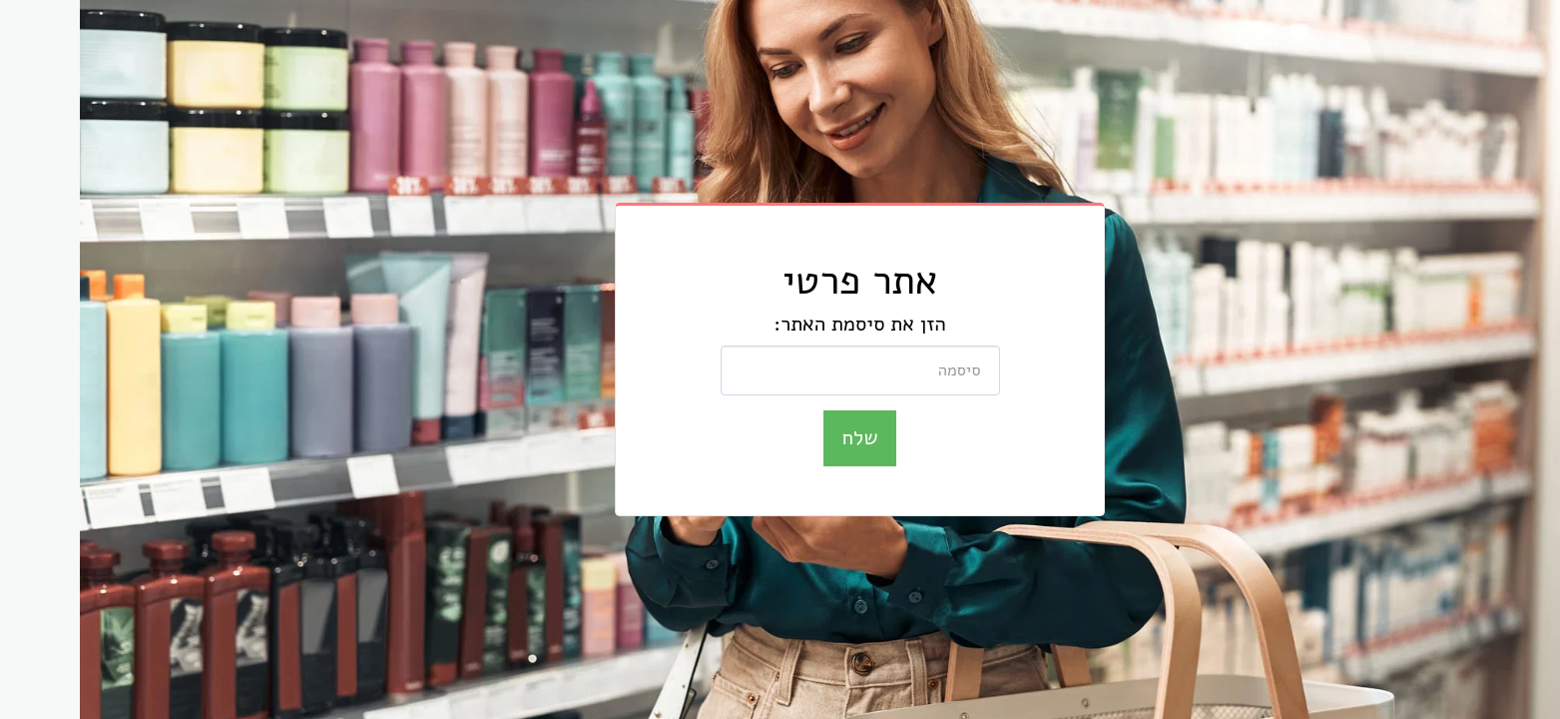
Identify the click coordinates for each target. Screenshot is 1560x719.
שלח (780, 437)
